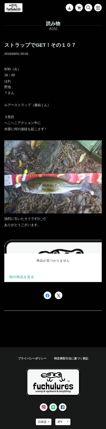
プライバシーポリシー (32, 358)
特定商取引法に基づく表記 (71, 358)
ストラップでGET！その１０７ (40, 45)
